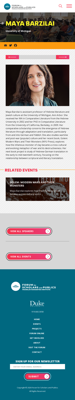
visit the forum (36, 347)
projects (37, 328)
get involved (37, 338)
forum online (36, 333)
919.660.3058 (38, 311)
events (37, 324)
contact (37, 352)
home (37, 319)
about (36, 342)
